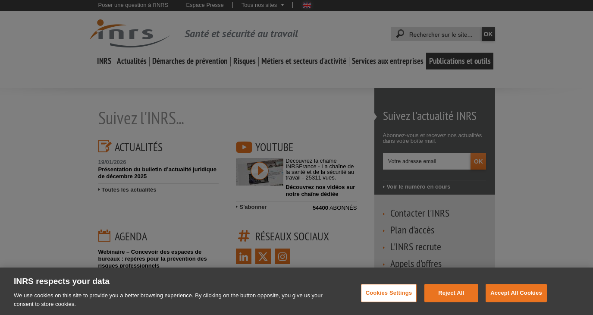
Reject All (451, 297)
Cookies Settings (389, 297)
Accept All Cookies (516, 297)
